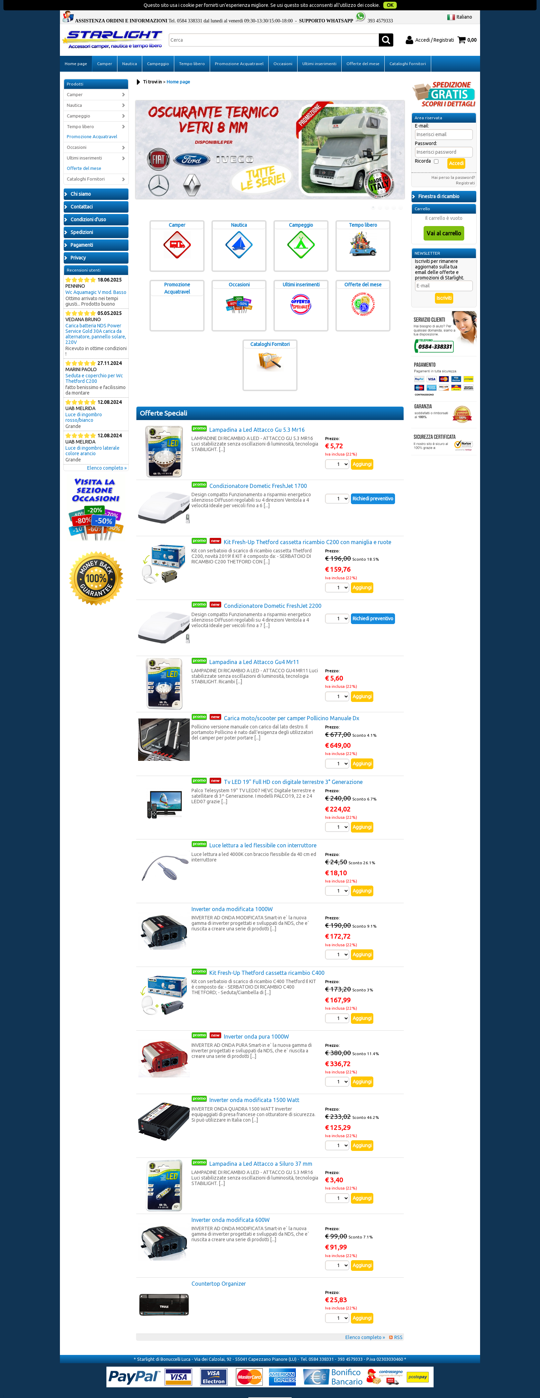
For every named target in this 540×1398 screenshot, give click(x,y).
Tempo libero (192, 49)
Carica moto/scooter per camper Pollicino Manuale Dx (291, 704)
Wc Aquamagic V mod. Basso (95, 278)
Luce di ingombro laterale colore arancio (92, 436)
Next (399, 139)
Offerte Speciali (163, 399)
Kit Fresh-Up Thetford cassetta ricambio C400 (266, 959)
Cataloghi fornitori (408, 49)
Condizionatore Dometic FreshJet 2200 (272, 592)
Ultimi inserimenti (319, 49)
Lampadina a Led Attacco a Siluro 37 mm (260, 1149)
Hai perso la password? (453, 163)
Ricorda (423, 147)
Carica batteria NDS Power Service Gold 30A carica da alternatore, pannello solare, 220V (95, 320)
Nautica (129, 49)
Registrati (465, 168)
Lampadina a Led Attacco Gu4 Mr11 (254, 648)
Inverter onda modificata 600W (230, 1206)
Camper (104, 49)
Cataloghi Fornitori (86, 164)
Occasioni (282, 49)
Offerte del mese (363, 49)
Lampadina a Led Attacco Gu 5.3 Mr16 (257, 415)
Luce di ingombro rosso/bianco (83, 403)
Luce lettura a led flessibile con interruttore (262, 831)
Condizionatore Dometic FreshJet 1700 (258, 472)
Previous (140, 139)
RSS (398, 1323)
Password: (426, 129)
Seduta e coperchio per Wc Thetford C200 (94, 364)
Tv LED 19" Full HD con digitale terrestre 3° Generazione (293, 768)
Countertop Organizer (218, 1269)
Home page (76, 49)
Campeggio (158, 49)
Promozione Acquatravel (239, 49)
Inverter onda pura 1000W (256, 1022)
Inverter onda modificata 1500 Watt (254, 1086)
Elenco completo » (107, 454)
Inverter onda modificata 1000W (232, 895)
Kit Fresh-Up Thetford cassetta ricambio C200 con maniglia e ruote (307, 528)
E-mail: (422, 111)
